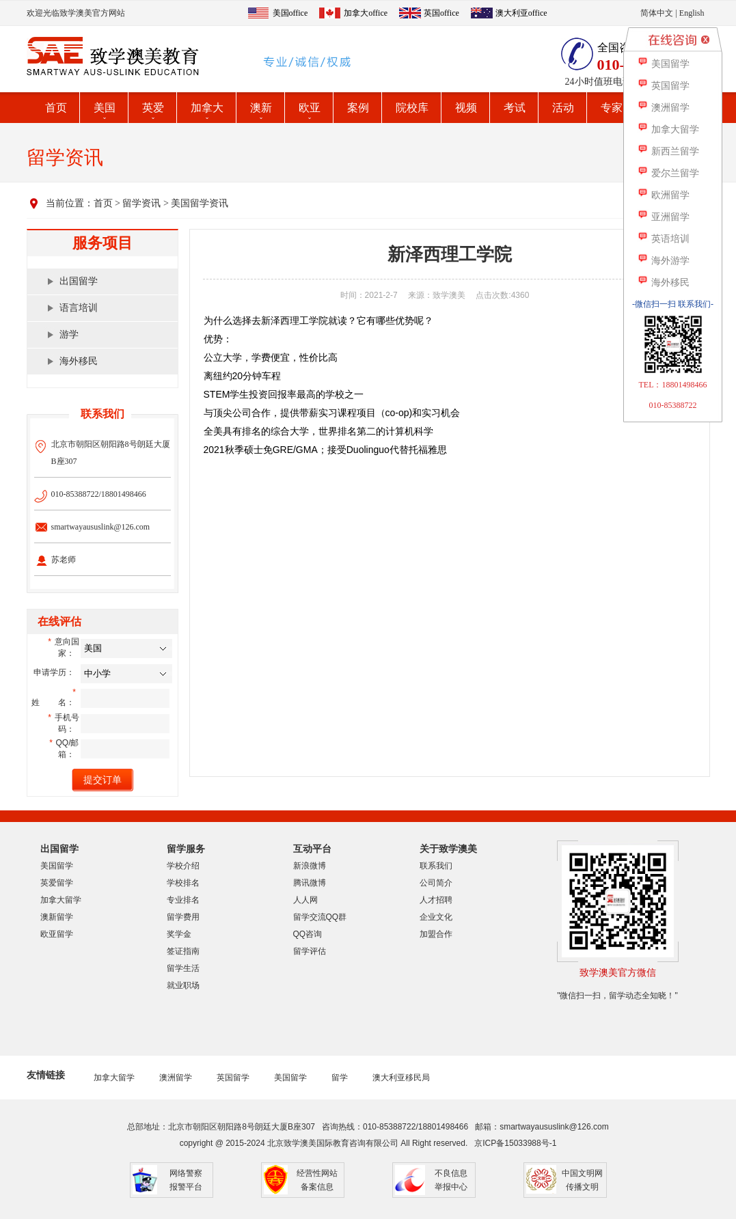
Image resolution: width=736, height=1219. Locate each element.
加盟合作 (436, 934)
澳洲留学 (175, 1077)
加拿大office (365, 13)
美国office (290, 13)
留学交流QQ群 (320, 917)
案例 (358, 107)
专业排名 (183, 900)
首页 (56, 107)
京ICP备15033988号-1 (515, 1143)
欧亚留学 (56, 934)
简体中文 (656, 13)
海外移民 (78, 361)
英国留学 (233, 1077)
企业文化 (436, 917)
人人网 (305, 900)
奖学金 (179, 934)
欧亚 (310, 107)
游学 (69, 334)
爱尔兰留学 (668, 173)
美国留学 (56, 866)
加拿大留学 (60, 900)
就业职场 (183, 985)
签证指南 (183, 951)
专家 (612, 107)
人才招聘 (436, 900)
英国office (441, 13)
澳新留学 (56, 917)
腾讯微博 (309, 883)
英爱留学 (56, 883)
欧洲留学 (663, 195)
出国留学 (78, 281)
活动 (563, 107)
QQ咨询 (308, 934)
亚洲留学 (663, 217)
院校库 (412, 107)
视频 (466, 107)
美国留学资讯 (199, 203)
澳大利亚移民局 (401, 1077)
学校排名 (183, 883)
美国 (104, 107)
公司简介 (436, 883)
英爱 (153, 107)
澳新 (261, 107)
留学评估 (309, 951)
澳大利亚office (521, 13)
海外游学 (663, 261)
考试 (515, 107)
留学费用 (183, 917)
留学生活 (183, 968)
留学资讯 (141, 203)
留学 (339, 1077)
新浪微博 (309, 866)
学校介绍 (183, 866)
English (692, 13)
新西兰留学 (668, 151)
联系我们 (436, 866)
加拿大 (207, 107)
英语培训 (663, 239)
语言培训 (78, 308)
